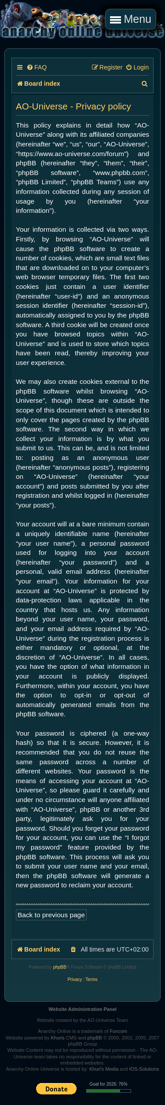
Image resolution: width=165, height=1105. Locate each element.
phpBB (59, 967)
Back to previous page (51, 915)
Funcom (118, 1031)
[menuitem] (36, 67)
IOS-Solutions (144, 1069)
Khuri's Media (103, 1069)
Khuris (57, 1037)
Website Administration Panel (82, 1009)
